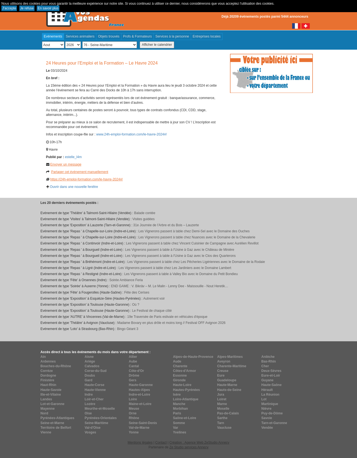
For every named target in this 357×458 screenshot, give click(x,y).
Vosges (90, 432)
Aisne (89, 357)
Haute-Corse (94, 385)
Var (175, 428)
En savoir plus (48, 8)
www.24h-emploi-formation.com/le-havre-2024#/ (131, 134)
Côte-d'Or (136, 371)
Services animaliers (80, 36)
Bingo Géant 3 (127, 329)
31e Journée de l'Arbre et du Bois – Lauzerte (166, 225)
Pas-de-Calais (228, 413)
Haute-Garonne (141, 385)
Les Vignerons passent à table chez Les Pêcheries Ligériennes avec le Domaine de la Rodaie (196, 262)
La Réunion (270, 394)
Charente (180, 366)
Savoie (266, 418)
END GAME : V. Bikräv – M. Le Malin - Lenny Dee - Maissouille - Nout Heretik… (169, 286)
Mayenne (48, 409)
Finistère (47, 380)
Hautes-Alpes (139, 390)
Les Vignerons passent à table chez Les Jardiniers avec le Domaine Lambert (174, 268)
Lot (264, 399)
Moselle (223, 409)
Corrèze (47, 371)
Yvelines (179, 432)
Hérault (267, 390)
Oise (88, 413)
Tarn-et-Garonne (274, 423)
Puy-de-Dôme (272, 413)
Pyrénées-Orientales (101, 418)
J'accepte (9, 8)
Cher (265, 366)
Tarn (220, 423)
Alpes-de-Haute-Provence (193, 357)
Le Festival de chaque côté (151, 311)
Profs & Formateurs (137, 36)
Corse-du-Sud (96, 371)
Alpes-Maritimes (230, 357)
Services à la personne (172, 36)
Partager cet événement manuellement (79, 172)
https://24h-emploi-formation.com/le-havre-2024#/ (86, 179)
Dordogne (48, 375)
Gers (132, 380)
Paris (177, 413)
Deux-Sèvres (271, 371)
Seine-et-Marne (52, 423)
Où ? (135, 305)
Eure (221, 375)
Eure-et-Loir (270, 375)
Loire (133, 399)
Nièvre (266, 409)
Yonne (134, 432)
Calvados (92, 366)
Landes (46, 399)
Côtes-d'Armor (184, 371)
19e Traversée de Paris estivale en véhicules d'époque (167, 317)
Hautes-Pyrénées (186, 390)
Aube (133, 361)
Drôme (134, 375)
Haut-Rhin (48, 385)
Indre (89, 394)
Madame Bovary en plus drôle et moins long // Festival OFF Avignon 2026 (171, 323)
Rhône (134, 418)
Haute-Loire (182, 385)
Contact (160, 442)
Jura (220, 394)
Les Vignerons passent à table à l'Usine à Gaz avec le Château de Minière (179, 250)
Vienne (46, 432)
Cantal (134, 366)
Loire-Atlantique (186, 399)
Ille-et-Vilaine (51, 394)
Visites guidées (143, 219)
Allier (133, 357)
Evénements (53, 36)
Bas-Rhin (268, 361)
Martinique (269, 404)
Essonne (180, 375)
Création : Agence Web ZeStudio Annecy (199, 442)
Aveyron (224, 361)
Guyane (267, 380)
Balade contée (144, 213)
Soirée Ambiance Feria (126, 280)
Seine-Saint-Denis (143, 423)
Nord (44, 413)
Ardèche (268, 357)
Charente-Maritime (231, 366)
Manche (179, 404)
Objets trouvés (108, 36)
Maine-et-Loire (140, 404)
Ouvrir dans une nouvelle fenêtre (74, 187)
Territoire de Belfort (56, 428)
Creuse (223, 371)
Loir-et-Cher (94, 399)
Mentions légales (140, 442)
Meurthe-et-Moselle (100, 409)
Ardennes (48, 361)
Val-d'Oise (93, 428)
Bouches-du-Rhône (56, 366)
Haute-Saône (271, 385)
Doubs (90, 375)
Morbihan (180, 409)
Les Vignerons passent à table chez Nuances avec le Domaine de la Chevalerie (196, 237)
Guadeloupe (226, 380)
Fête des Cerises (136, 292)
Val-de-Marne (139, 428)
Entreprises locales (207, 36)
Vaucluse (224, 428)
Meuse (134, 409)
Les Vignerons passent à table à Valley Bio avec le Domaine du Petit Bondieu (181, 274)
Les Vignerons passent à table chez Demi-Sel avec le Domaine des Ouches (194, 231)
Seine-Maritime (96, 423)
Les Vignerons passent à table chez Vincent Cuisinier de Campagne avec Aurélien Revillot (192, 243)
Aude (177, 361)
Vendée (267, 428)
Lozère (90, 404)
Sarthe (222, 418)
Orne (133, 413)
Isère (177, 394)
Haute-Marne (227, 385)
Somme (179, 423)
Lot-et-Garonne (53, 404)
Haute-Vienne (95, 390)
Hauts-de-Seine (229, 390)
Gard (88, 380)
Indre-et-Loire (139, 394)
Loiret (221, 399)
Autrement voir (154, 298)
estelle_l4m (73, 157)
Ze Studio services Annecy (188, 447)
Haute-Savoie (51, 390)
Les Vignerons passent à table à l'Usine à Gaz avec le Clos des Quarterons (180, 256)
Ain (43, 357)
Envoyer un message (65, 164)
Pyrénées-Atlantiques (58, 418)
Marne (222, 404)
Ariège (90, 361)
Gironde (179, 380)
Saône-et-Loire (184, 418)
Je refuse (27, 8)
